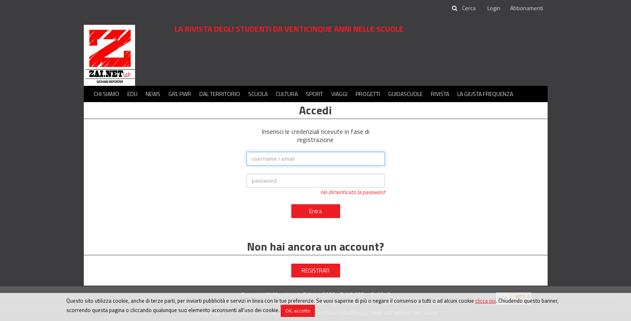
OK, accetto (297, 310)
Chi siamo (106, 94)
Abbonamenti (526, 8)
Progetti (368, 94)
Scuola (258, 94)
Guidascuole (405, 94)
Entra (315, 211)
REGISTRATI (315, 270)
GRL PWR (179, 94)
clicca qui (485, 301)
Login (493, 8)
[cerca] (469, 8)
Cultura (287, 94)
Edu (132, 94)
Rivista (440, 94)
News (153, 94)
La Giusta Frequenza (485, 94)
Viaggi (339, 94)
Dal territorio (219, 94)
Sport (314, 94)
